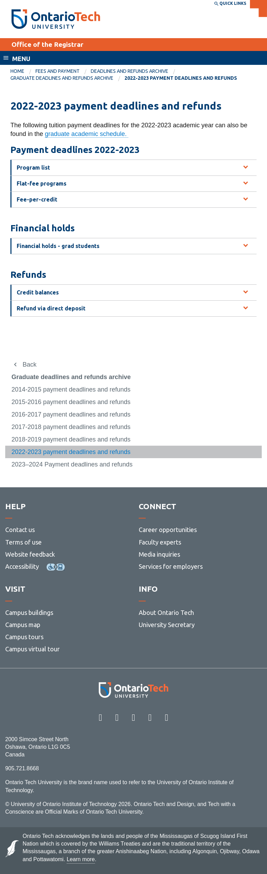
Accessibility (22, 566)
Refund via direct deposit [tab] (51, 308)
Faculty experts (160, 542)
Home (17, 71)
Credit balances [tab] (38, 292)
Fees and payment (57, 71)
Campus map (22, 624)
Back (30, 364)
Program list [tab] (33, 167)
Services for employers (171, 566)
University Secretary (167, 624)
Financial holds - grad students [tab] (58, 246)
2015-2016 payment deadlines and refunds (70, 402)
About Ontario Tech (166, 612)
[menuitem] (22, 71)
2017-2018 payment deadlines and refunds (70, 426)
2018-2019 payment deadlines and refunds (70, 439)
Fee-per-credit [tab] (37, 199)
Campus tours (24, 636)
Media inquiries (159, 554)
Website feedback (30, 554)
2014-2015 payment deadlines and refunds (70, 389)
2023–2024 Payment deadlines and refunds (71, 464)
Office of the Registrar (47, 44)
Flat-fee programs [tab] (41, 183)
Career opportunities (168, 529)
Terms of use (23, 542)
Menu (21, 58)
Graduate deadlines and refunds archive (61, 78)
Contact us (20, 529)
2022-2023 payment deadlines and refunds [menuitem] (180, 78)
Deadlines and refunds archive (129, 71)
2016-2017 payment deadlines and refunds (70, 414)
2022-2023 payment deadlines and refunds (70, 451)
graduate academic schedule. (86, 133)
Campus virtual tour (32, 648)
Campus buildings (29, 612)
